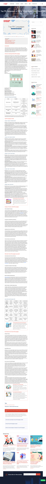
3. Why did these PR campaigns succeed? (11, 423)
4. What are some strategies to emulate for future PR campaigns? (15, 427)
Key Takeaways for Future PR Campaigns (9, 43)
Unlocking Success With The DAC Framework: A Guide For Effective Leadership (9, 462)
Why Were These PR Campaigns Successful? (10, 42)
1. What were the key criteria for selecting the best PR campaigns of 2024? (15, 411)
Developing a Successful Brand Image (18, 384)
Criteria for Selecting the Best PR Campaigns (10, 40)
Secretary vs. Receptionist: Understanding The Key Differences (35, 446)
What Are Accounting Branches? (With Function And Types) (38, 32)
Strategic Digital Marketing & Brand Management (19, 322)
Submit (38, 474)
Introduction (6, 39)
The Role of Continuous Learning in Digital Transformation (35, 462)
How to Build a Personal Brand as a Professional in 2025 (22, 462)
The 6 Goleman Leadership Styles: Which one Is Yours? (38, 60)
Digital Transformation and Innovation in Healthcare (39, 85)
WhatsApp (43, 480)
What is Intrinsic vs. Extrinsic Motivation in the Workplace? (39, 51)
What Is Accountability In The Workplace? (9, 445)
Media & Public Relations (20, 36)
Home (15, 13)
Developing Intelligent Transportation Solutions (38, 104)
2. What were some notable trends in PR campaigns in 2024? (14, 419)
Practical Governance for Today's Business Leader (22, 445)
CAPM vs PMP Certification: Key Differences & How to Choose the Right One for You (39, 46)
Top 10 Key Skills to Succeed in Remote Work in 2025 (38, 41)
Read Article (4, 451)
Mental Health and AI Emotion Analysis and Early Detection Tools (38, 92)
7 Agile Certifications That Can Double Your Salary (38, 55)
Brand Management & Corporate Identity (18, 198)
